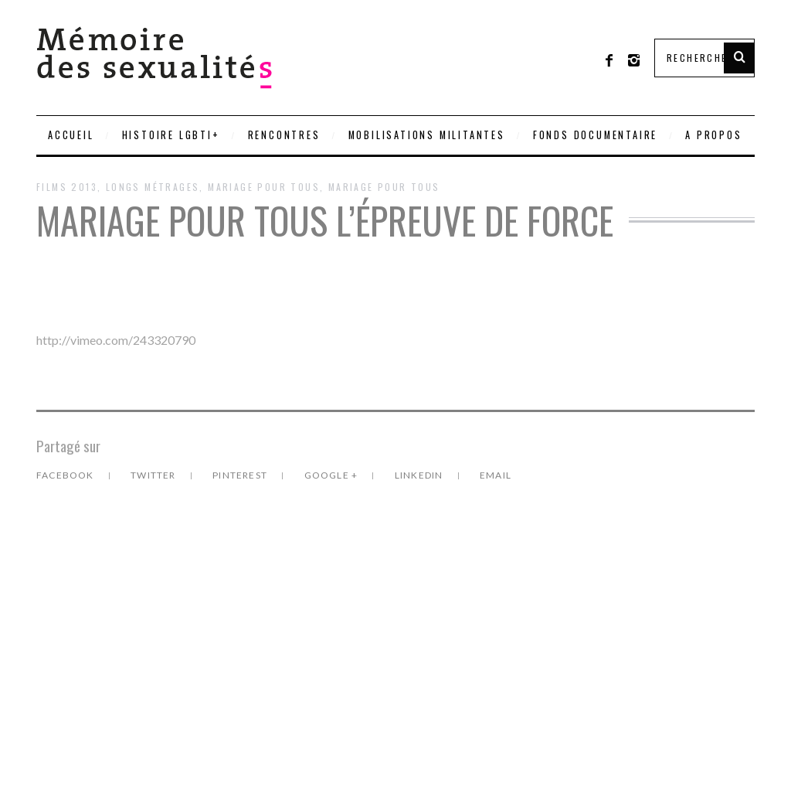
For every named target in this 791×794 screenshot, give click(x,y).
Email (495, 475)
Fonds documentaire (595, 135)
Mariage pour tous (384, 186)
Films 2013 (66, 186)
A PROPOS (713, 135)
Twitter (154, 475)
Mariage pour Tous (264, 186)
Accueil (71, 135)
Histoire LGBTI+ (171, 135)
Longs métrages (153, 186)
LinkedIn (420, 475)
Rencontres (284, 135)
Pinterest (241, 475)
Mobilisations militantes (426, 135)
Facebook (66, 475)
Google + (332, 475)
